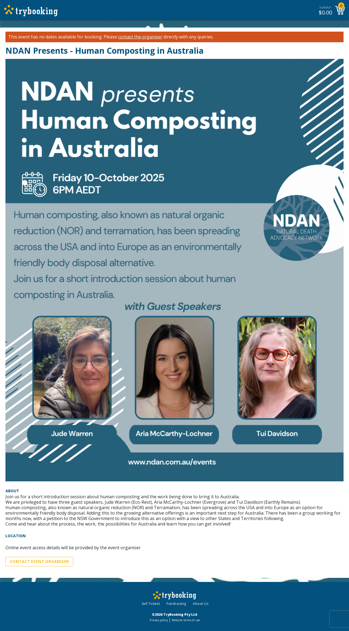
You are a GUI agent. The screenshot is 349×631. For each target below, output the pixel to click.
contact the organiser (140, 37)
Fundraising (176, 603)
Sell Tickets (151, 603)
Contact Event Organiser (39, 561)
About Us (200, 603)
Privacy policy (159, 620)
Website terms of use (186, 620)
